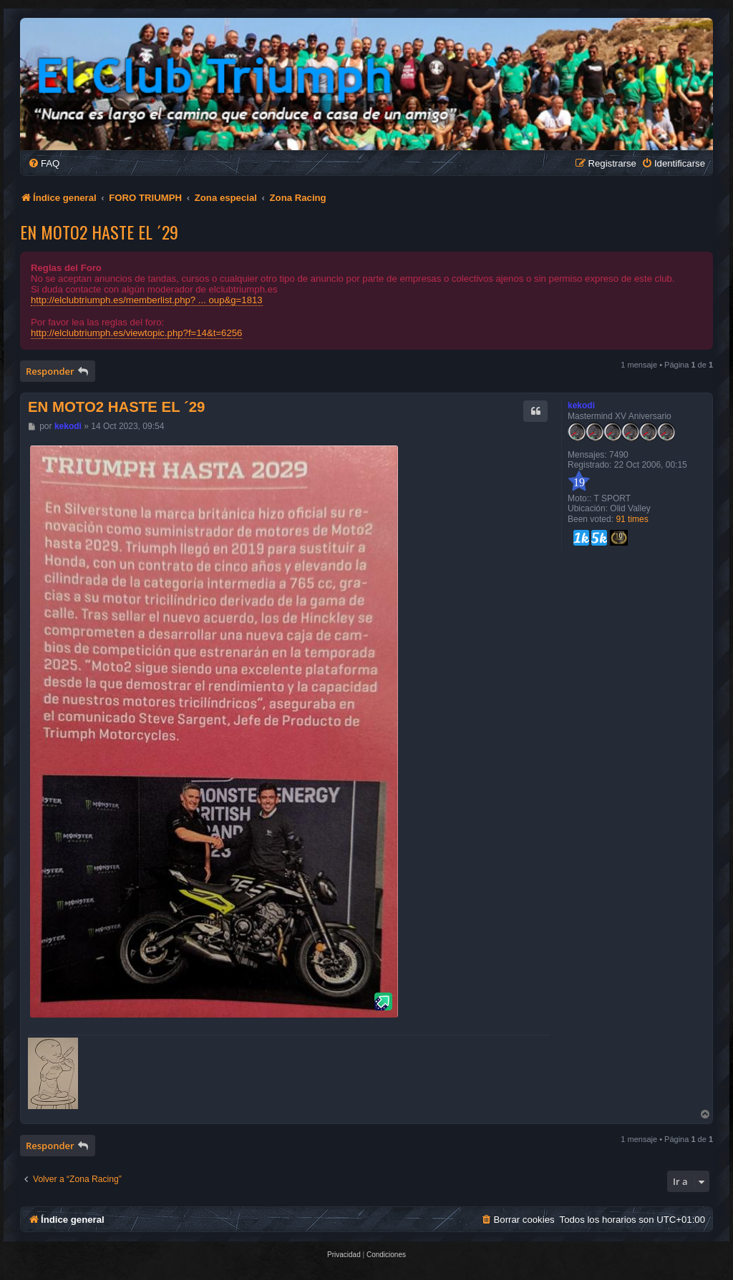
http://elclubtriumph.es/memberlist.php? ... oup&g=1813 (147, 300)
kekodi (581, 405)
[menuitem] (43, 163)
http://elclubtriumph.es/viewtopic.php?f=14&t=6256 (136, 333)
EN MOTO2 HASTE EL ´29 (99, 232)
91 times (632, 519)
